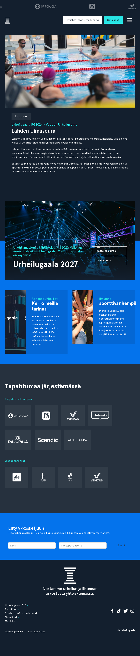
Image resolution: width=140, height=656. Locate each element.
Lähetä (121, 545)
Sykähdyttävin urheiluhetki (83, 20)
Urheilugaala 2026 (15, 605)
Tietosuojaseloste (14, 631)
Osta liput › (104, 260)
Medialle (10, 621)
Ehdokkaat (11, 609)
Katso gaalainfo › (107, 250)
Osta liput (113, 20)
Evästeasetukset (36, 631)
